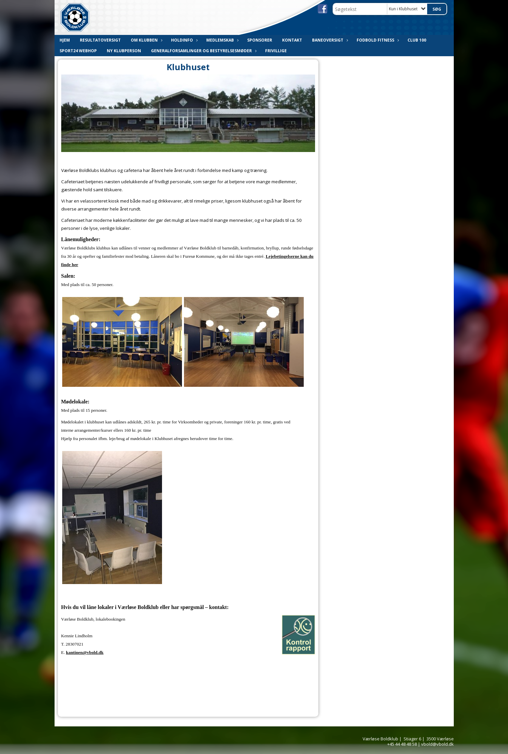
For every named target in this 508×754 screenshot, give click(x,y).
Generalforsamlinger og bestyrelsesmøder (203, 51)
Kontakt (292, 40)
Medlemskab (221, 40)
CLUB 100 (417, 40)
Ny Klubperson (124, 51)
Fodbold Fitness (377, 40)
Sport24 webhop (78, 51)
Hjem (65, 40)
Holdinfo (183, 40)
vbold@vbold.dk (437, 744)
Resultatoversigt (100, 40)
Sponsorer (259, 40)
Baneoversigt (329, 40)
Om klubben (146, 40)
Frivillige (276, 51)
